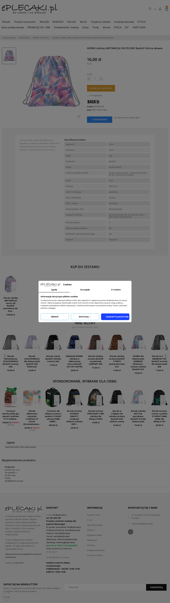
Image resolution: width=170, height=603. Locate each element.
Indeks (90, 106)
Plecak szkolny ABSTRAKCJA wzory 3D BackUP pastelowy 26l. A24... (10, 304)
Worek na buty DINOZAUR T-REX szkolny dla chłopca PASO (95, 415)
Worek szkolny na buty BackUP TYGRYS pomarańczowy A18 (117, 361)
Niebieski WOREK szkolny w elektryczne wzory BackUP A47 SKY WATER (74, 361)
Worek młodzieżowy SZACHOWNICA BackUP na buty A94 (10, 361)
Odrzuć (55, 316)
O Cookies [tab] (116, 289)
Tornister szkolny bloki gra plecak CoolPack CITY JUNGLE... (10, 415)
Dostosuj (85, 316)
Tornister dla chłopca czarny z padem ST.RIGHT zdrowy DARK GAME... (53, 416)
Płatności (91, 530)
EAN (89, 110)
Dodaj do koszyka (101, 88)
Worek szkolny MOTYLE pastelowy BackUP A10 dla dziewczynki (138, 416)
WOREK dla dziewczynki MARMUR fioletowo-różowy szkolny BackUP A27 (138, 363)
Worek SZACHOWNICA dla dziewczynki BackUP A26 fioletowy (32, 361)
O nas (89, 520)
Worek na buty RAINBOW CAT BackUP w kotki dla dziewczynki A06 (159, 361)
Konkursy (91, 545)
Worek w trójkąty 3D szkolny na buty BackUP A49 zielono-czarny (117, 416)
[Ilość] (95, 78)
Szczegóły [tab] (85, 289)
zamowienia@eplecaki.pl (142, 523)
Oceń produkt (100, 119)
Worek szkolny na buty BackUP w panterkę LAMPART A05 (95, 360)
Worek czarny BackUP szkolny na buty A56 (53, 359)
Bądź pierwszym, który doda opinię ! (20, 447)
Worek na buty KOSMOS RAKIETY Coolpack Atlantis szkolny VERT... (74, 417)
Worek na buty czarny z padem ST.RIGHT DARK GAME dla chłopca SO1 (159, 416)
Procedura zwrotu (94, 555)
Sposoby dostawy (94, 525)
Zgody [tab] (54, 289)
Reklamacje (92, 540)
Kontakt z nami (93, 515)
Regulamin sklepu (94, 535)
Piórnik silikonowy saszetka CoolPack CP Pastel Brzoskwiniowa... (32, 417)
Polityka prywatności (96, 550)
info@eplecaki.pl (59, 515)
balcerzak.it (19, 563)
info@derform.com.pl (14, 481)
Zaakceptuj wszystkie (117, 316)
